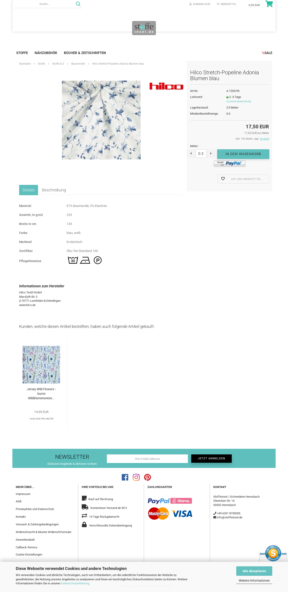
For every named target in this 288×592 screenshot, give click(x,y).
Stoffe (22, 53)
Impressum (23, 494)
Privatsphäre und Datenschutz (35, 509)
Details (28, 190)
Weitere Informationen (254, 580)
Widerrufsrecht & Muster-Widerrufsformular (43, 532)
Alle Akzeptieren (254, 571)
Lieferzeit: (196, 97)
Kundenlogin (199, 4)
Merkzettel (226, 4)
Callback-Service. (27, 547)
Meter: (194, 146)
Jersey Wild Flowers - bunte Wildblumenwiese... (41, 393)
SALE (267, 53)
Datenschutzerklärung (75, 583)
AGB (18, 501)
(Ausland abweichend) (238, 101)
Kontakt (21, 516)
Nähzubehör (46, 53)
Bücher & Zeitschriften (85, 53)
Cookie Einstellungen (29, 554)
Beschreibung (54, 190)
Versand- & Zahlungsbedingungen (37, 524)
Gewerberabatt (25, 539)
